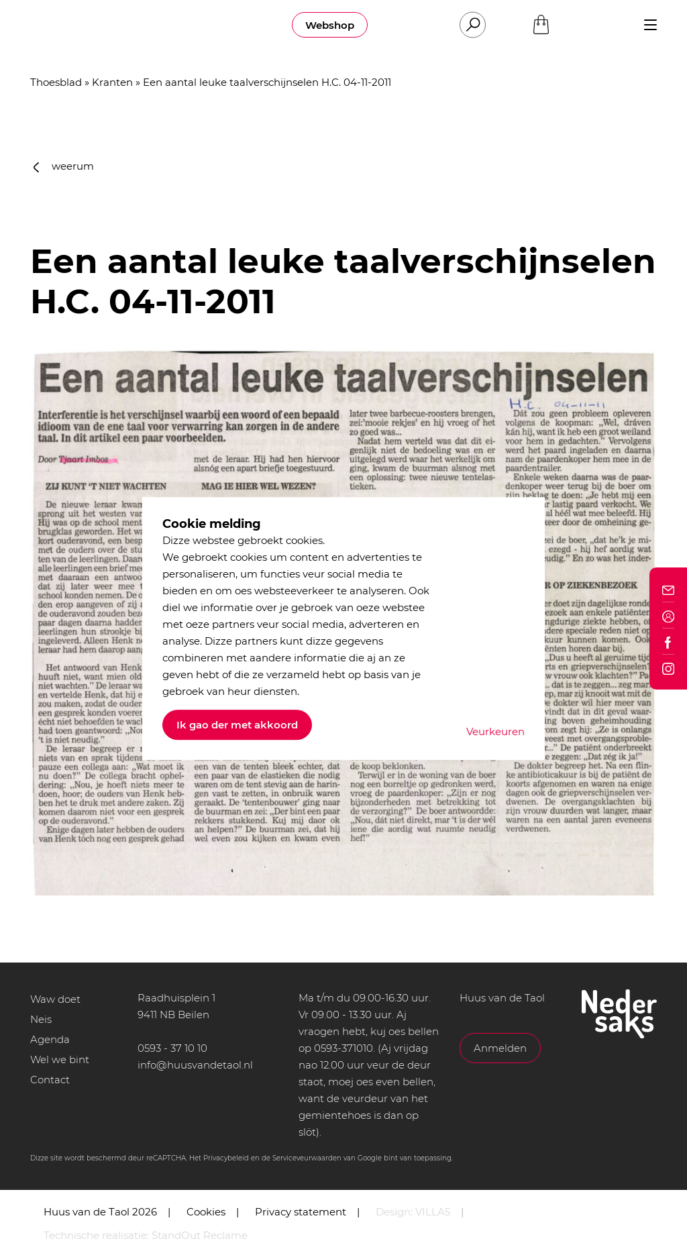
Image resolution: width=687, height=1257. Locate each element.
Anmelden (500, 1048)
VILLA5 (432, 1211)
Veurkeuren (495, 731)
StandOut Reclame (200, 1235)
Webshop (329, 25)
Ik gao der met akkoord (237, 724)
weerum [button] (64, 166)
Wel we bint (59, 1059)
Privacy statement (300, 1211)
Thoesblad (56, 82)
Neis (41, 1019)
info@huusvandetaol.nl (195, 1064)
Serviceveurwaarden (306, 1158)
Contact (50, 1079)
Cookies (206, 1211)
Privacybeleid (226, 1158)
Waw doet (55, 999)
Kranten (112, 82)
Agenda (50, 1039)
